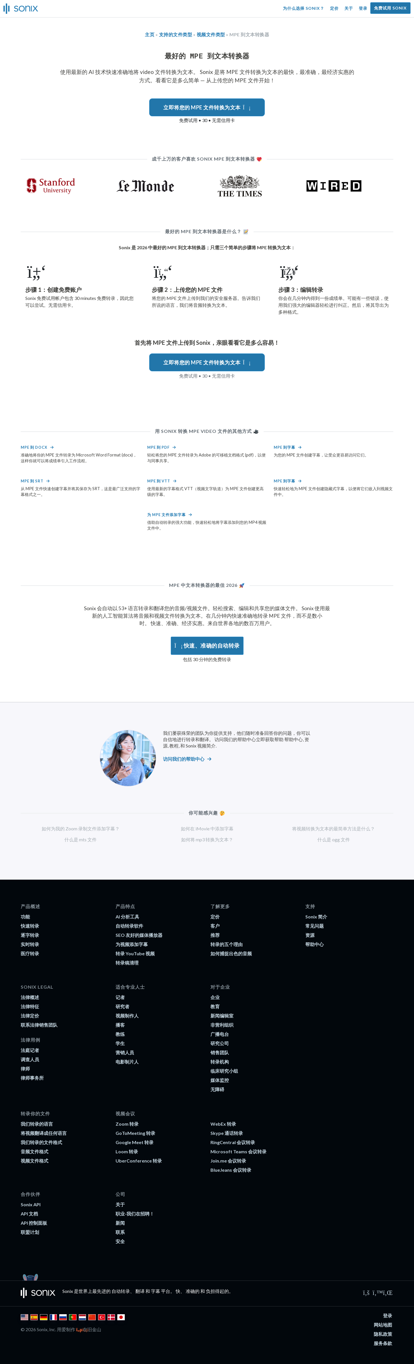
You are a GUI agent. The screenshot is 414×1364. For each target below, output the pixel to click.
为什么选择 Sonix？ (303, 8)
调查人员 (30, 1059)
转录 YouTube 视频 (135, 953)
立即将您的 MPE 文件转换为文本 (207, 107)
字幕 (155, 1291)
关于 (348, 8)
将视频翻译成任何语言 (44, 1133)
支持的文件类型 (175, 34)
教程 (174, 745)
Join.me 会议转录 (228, 1160)
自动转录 (121, 1291)
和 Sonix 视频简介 (198, 745)
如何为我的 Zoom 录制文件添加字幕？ (81, 828)
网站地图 (383, 1324)
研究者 (122, 1006)
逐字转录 (30, 935)
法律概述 (30, 997)
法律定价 (30, 1015)
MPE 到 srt (32, 481)
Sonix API (31, 1204)
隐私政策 (383, 1334)
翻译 (140, 1291)
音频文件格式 (34, 1151)
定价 (334, 8)
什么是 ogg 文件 (333, 839)
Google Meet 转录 (135, 1142)
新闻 (120, 1223)
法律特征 (30, 1006)
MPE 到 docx (34, 447)
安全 (120, 1241)
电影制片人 (127, 1061)
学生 (120, 1043)
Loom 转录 (127, 1151)
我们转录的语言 (37, 1124)
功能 (25, 916)
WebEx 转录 (223, 1124)
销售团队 (219, 1052)
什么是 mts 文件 (80, 839)
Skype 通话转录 (226, 1133)
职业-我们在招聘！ (135, 1213)
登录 (363, 8)
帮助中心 (293, 739)
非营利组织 (221, 1025)
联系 (120, 1232)
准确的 (193, 1291)
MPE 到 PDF (158, 447)
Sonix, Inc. (46, 1329)
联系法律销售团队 (39, 1025)
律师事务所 (32, 1077)
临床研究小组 (224, 1071)
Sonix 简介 (316, 916)
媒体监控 (219, 1080)
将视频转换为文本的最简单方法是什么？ (333, 828)
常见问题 (314, 926)
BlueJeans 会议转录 (230, 1170)
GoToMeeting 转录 (135, 1133)
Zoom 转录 (127, 1124)
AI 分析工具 (127, 916)
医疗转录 (30, 953)
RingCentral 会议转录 (232, 1142)
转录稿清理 (127, 962)
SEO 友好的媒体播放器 (139, 935)
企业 (215, 997)
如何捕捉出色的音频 (231, 953)
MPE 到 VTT (158, 481)
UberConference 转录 (139, 1160)
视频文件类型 (211, 34)
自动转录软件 (129, 926)
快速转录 (30, 926)
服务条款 (383, 1343)
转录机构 (219, 1061)
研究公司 (219, 1043)
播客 (120, 1025)
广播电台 (219, 1034)
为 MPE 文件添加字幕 (166, 514)
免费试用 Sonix (390, 7)
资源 (310, 935)
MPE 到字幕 (284, 447)
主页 (149, 34)
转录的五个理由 (226, 944)
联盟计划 (30, 1232)
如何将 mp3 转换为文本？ (207, 839)
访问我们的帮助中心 (183, 759)
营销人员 (125, 1052)
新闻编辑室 (221, 1015)
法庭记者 (30, 1050)
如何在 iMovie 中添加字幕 (207, 828)
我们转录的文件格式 (41, 1142)
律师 (25, 1068)
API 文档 (29, 1213)
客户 (215, 926)
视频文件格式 (34, 1160)
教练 (120, 1034)
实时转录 (30, 944)
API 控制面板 (34, 1223)
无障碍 (217, 1089)
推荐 (215, 935)
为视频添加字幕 (132, 944)
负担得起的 (217, 1291)
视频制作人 (127, 1015)
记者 (120, 997)
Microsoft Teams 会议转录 (238, 1151)
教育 (215, 1006)
